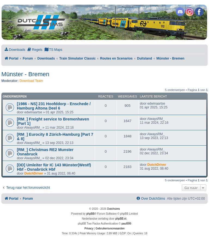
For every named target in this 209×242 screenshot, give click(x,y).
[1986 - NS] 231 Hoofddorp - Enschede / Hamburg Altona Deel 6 (54, 106)
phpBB (90, 213)
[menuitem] (14, 50)
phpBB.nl (121, 218)
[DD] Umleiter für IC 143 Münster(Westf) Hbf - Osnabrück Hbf (54, 167)
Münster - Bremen (25, 74)
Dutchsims (113, 208)
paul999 (126, 223)
